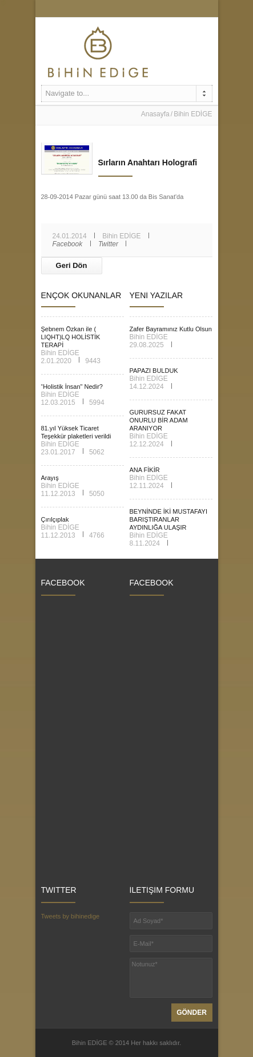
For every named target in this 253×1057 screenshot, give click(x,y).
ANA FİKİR (145, 469)
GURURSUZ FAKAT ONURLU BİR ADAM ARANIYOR (159, 420)
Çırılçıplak (55, 519)
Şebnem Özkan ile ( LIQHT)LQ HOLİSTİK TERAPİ (71, 337)
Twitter (108, 244)
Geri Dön (71, 265)
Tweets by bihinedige (70, 916)
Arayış (50, 477)
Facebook (68, 244)
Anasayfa (155, 114)
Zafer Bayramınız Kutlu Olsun (171, 329)
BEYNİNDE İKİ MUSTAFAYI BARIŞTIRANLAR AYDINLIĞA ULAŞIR (169, 519)
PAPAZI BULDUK (154, 370)
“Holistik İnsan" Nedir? (72, 386)
